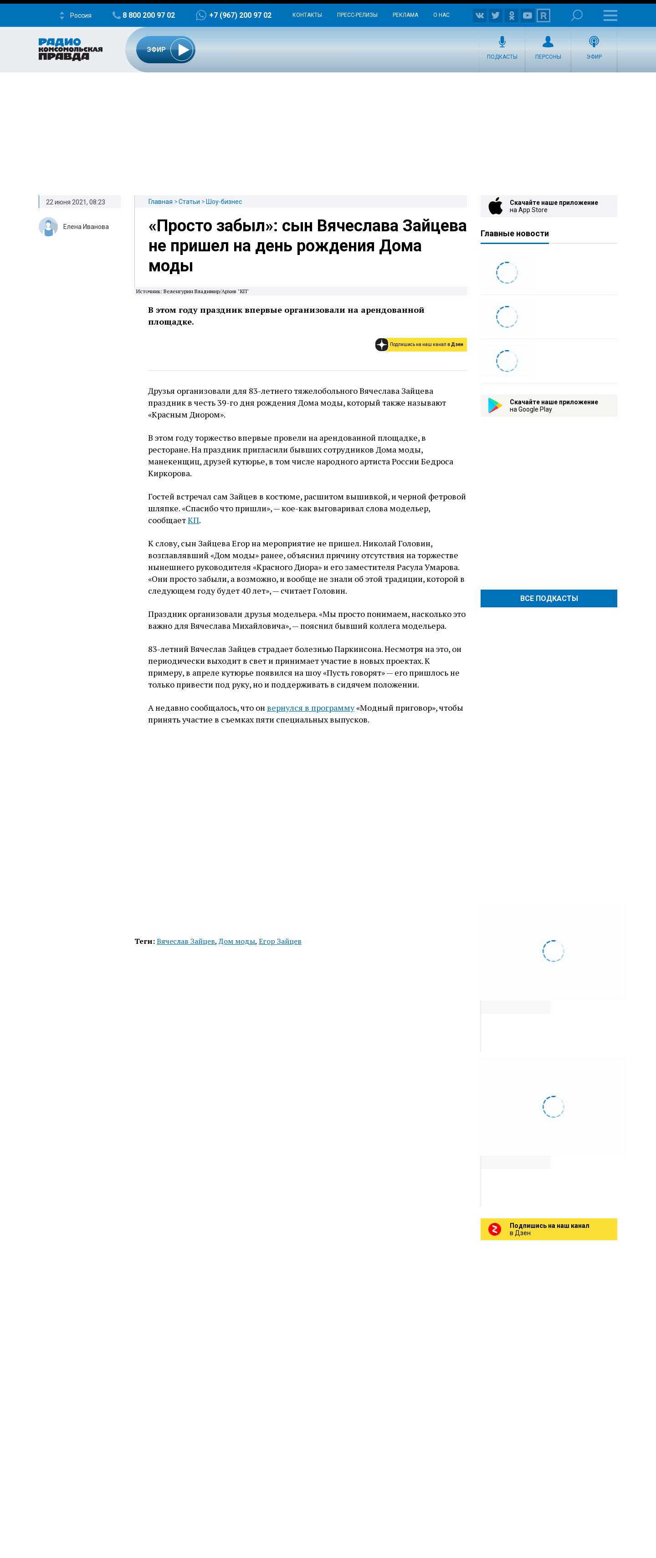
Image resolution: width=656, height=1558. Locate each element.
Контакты (307, 15)
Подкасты (502, 57)
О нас (441, 15)
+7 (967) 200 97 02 (240, 15)
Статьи (189, 201)
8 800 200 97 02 (149, 15)
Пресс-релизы (357, 15)
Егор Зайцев (280, 941)
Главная (161, 201)
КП (193, 519)
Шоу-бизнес (224, 201)
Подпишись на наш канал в (426, 344)
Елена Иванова (86, 226)
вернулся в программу (310, 707)
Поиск (577, 15)
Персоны (548, 57)
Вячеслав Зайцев (186, 941)
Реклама (405, 15)
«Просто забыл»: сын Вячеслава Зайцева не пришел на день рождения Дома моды (308, 245)
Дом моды (237, 941)
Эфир (594, 57)
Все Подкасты (549, 598)
